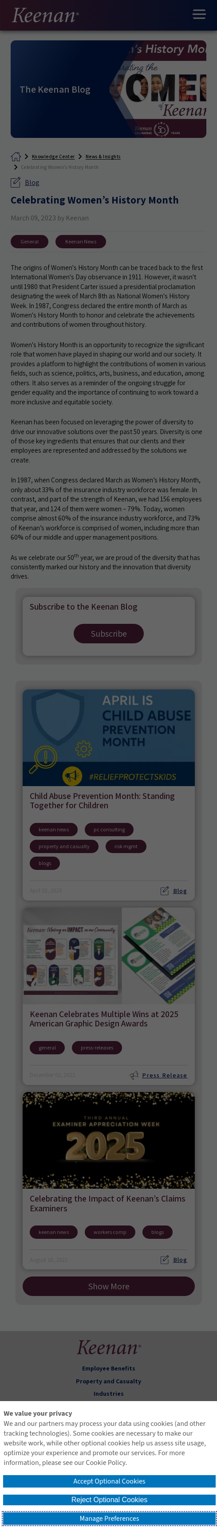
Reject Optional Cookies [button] (109, 1500)
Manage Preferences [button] (109, 1518)
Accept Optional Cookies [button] (109, 1481)
